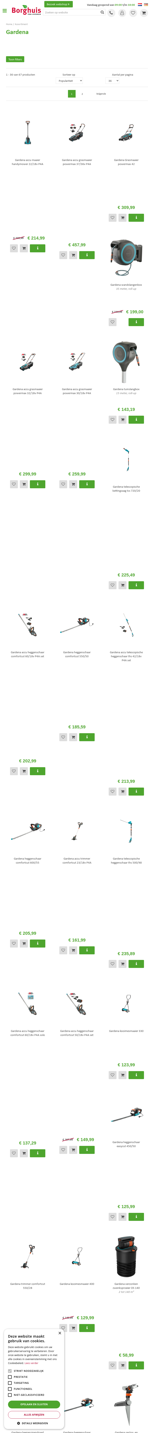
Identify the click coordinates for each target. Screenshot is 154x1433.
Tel (111, 13)
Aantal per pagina (122, 74)
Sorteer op (69, 74)
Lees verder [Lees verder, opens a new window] (31, 1363)
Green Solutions (78, 1426)
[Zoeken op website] (74, 12)
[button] (34, 1423)
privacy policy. (105, 1252)
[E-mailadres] (77, 1261)
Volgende (138, 88)
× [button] (59, 1333)
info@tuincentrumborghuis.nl (63, 1216)
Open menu (5, 11)
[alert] (34, 1379)
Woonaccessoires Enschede (93, 1393)
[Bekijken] (144, 13)
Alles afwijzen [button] (34, 1414)
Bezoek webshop (58, 4)
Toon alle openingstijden (20, 1318)
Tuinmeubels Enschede (91, 1385)
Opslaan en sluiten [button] (34, 1404)
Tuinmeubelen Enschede (92, 1389)
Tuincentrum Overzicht (100, 1426)
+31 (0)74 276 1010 (25, 1216)
